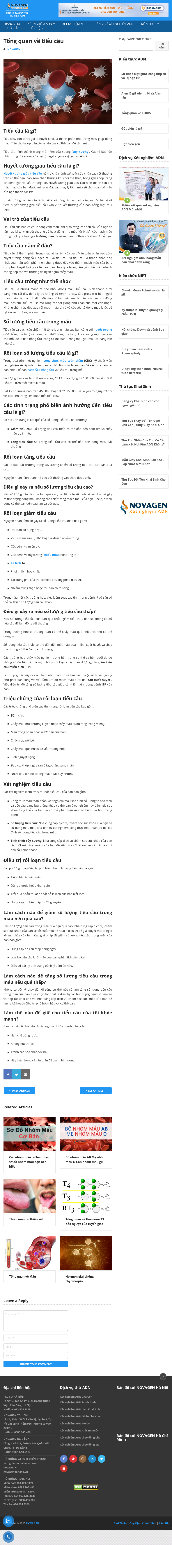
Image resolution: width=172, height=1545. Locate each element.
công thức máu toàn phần (63, 361)
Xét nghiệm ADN (40, 24)
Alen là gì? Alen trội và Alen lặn (141, 95)
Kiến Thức (148, 24)
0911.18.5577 (22, 1452)
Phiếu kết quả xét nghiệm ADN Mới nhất (140, 207)
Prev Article (19, 1090)
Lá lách (16, 563)
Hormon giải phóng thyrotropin (80, 1278)
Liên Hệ (34, 28)
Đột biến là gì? (131, 128)
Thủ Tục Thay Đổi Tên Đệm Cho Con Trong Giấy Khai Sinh (142, 423)
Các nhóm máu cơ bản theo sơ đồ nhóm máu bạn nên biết (29, 1162)
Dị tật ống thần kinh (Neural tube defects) (142, 371)
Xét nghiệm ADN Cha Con (76, 1396)
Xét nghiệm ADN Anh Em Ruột (79, 1430)
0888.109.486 (22, 1432)
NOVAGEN (13, 49)
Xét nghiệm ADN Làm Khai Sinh (80, 1409)
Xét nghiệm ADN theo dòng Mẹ (79, 1444)
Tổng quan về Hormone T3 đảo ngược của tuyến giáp (85, 1221)
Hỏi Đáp (13, 28)
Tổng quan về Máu (22, 1276)
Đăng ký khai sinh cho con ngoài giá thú (140, 403)
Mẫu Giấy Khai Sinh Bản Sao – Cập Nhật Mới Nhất (142, 462)
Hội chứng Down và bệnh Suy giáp (142, 331)
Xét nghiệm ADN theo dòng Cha (80, 1437)
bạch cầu (33, 370)
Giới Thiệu (120, 1523)
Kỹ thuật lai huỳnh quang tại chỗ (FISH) (142, 312)
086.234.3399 (21, 1504)
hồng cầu (47, 370)
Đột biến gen (130, 144)
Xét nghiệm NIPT (74, 24)
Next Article (96, 1090)
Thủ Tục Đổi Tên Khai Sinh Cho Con (143, 481)
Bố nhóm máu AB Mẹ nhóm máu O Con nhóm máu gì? (86, 1159)
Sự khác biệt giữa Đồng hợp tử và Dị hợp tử (143, 76)
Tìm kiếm (162, 45)
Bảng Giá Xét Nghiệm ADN (114, 24)
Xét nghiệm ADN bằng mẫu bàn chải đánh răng (141, 260)
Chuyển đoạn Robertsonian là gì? (143, 292)
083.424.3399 (22, 1409)
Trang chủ (11, 24)
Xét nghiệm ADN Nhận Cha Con (80, 1416)
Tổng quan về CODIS (136, 113)
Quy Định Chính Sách (142, 1523)
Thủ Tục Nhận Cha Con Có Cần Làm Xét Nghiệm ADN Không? (143, 442)
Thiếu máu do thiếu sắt (26, 1219)
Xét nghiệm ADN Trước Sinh (78, 1402)
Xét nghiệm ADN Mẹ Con (75, 1423)
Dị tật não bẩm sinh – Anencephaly (137, 351)
